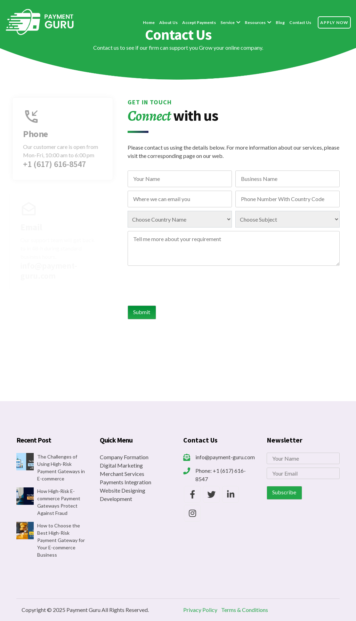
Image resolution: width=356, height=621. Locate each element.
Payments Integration (125, 482)
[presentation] (180, 284)
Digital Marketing (121, 465)
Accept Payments (199, 22)
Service (227, 22)
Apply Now (334, 22)
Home (149, 22)
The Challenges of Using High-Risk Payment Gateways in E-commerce (61, 467)
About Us (168, 22)
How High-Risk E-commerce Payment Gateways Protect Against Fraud (58, 502)
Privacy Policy (200, 609)
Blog (280, 22)
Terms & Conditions (244, 609)
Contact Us (300, 22)
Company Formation (124, 457)
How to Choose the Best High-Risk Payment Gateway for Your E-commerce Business (61, 540)
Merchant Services (122, 473)
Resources (255, 22)
